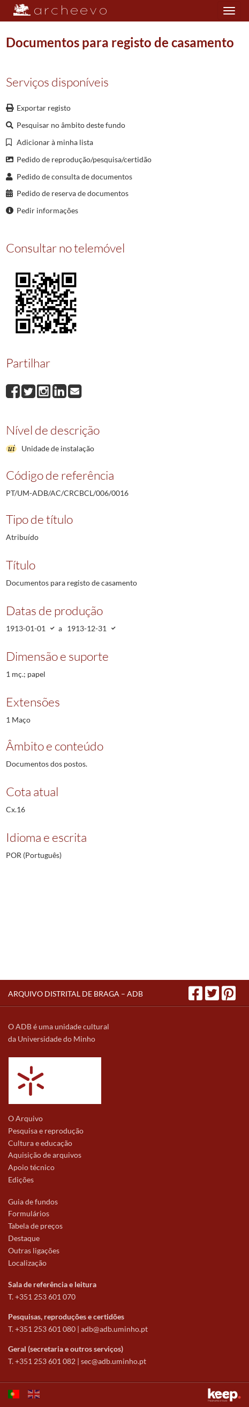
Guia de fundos (33, 1201)
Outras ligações (33, 1250)
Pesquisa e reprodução (46, 1130)
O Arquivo (25, 1118)
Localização (27, 1262)
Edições (21, 1179)
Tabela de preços (35, 1225)
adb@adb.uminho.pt (114, 1328)
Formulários (28, 1213)
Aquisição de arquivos (44, 1154)
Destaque (24, 1238)
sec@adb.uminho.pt (113, 1361)
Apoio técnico (31, 1167)
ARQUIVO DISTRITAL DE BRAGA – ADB (75, 993)
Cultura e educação (40, 1143)
